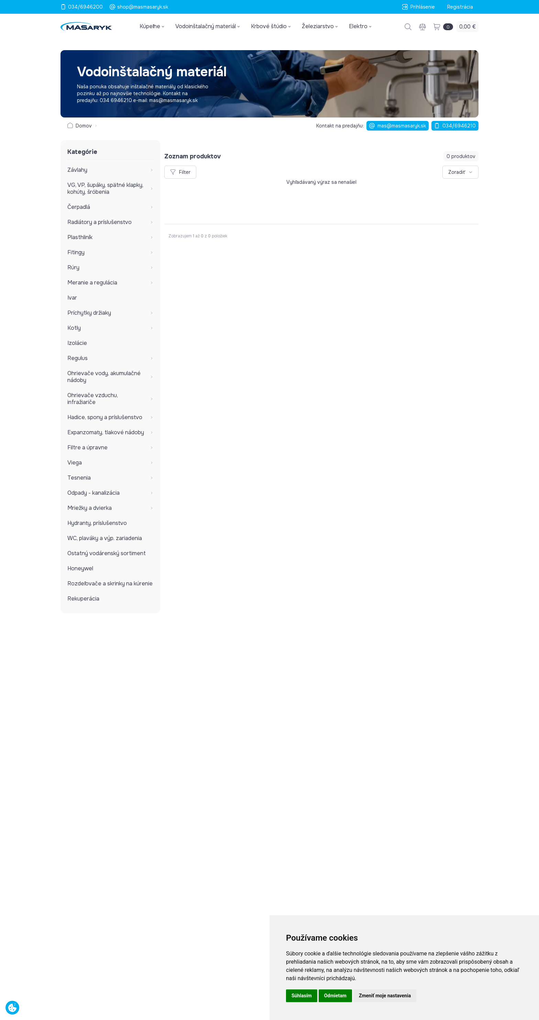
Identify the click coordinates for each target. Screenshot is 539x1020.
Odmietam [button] (335, 995)
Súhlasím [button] (302, 995)
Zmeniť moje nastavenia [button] (385, 995)
